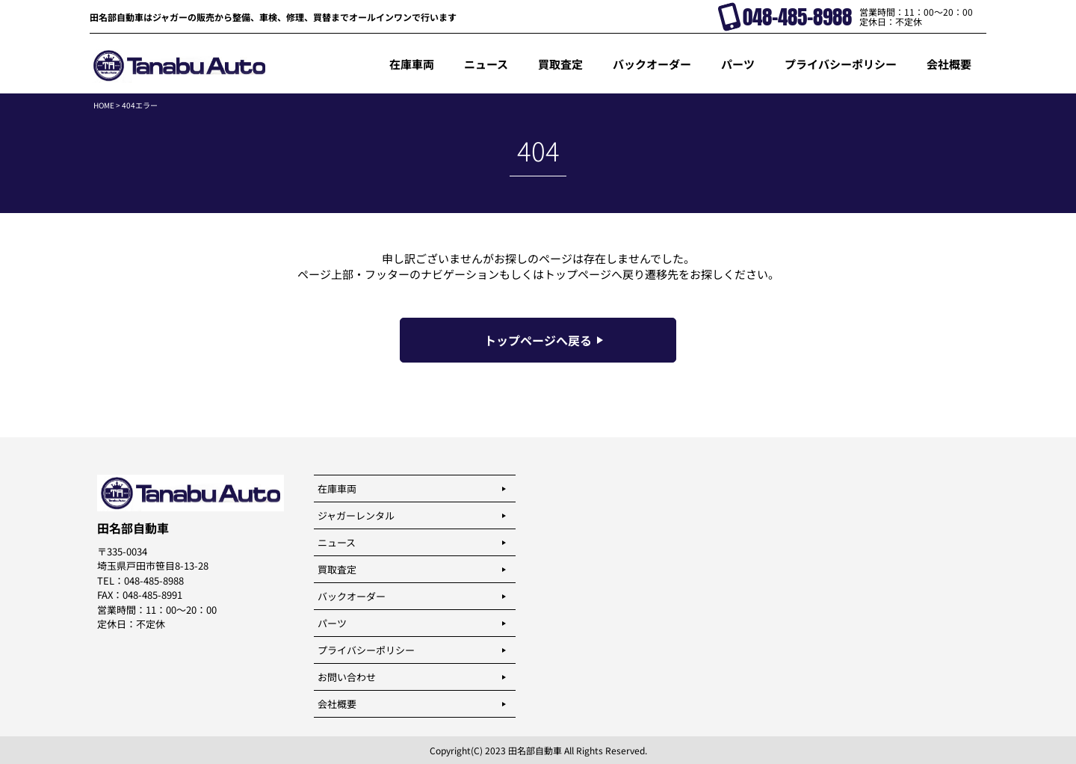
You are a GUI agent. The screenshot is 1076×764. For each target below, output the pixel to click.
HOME (103, 105)
